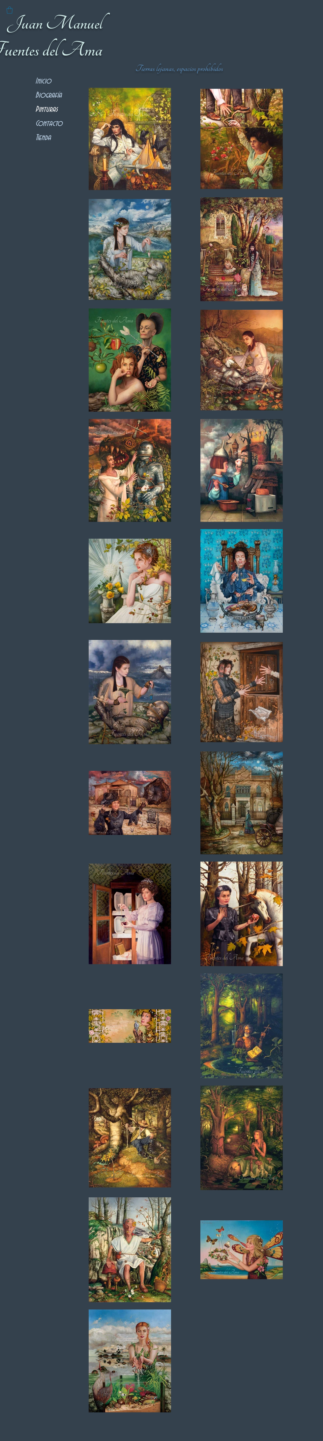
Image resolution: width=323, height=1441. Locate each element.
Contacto (48, 123)
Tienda (43, 137)
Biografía (48, 95)
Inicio (43, 81)
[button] (10, 10)
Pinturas (46, 109)
